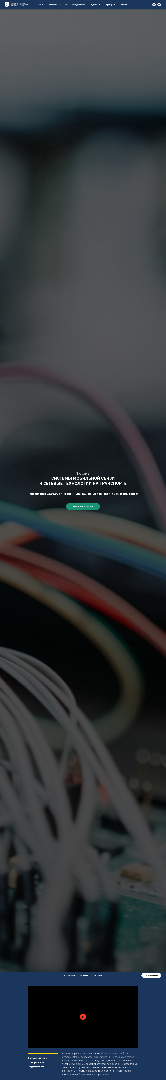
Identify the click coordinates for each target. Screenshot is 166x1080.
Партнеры (97, 975)
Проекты (84, 975)
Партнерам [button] (110, 5)
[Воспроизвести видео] (83, 1017)
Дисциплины (70, 975)
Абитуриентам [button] (78, 5)
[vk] (154, 4)
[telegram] (159, 4)
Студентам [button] (95, 5)
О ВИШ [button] (40, 5)
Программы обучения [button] (57, 5)
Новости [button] (124, 5)
